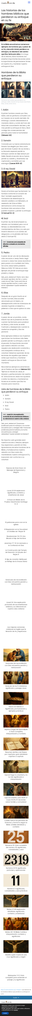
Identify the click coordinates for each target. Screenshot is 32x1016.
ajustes (16, 1010)
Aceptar (5, 1013)
